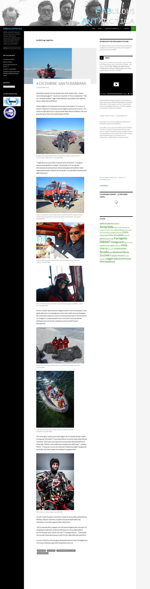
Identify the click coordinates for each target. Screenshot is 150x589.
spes (110, 252)
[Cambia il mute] (128, 94)
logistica (51, 550)
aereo (117, 224)
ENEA (125, 232)
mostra (131, 242)
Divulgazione (118, 232)
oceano (103, 245)
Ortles (108, 246)
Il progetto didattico (112, 28)
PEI (115, 245)
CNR (101, 232)
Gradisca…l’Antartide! (9, 69)
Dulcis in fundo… (8, 62)
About (100, 28)
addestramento (107, 223)
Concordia (105, 232)
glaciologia (110, 239)
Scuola (104, 252)
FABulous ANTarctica (12, 28)
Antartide (41, 550)
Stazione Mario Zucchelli (66, 550)
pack (112, 245)
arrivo (116, 227)
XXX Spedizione (43, 553)
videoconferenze (122, 258)
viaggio (109, 258)
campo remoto (119, 230)
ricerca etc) (111, 248)
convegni (112, 232)
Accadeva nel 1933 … (9, 59)
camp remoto (128, 230)
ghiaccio (103, 238)
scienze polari (120, 248)
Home (93, 28)
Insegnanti (117, 242)
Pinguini (118, 245)
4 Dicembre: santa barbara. (61, 83)
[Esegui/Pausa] (101, 94)
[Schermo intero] (131, 94)
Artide (120, 227)
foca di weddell (116, 235)
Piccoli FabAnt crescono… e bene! (111, 177)
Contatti (126, 28)
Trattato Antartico (117, 255)
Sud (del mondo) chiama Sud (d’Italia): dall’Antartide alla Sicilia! (11, 73)
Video (107, 58)
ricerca (103, 248)
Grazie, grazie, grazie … (107, 116)
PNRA (124, 245)
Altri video (105, 185)
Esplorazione (104, 235)
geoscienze (127, 235)
